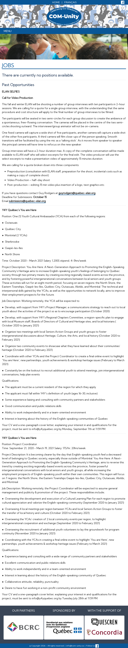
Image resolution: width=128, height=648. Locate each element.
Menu (8, 31)
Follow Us (92, 645)
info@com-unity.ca (75, 645)
